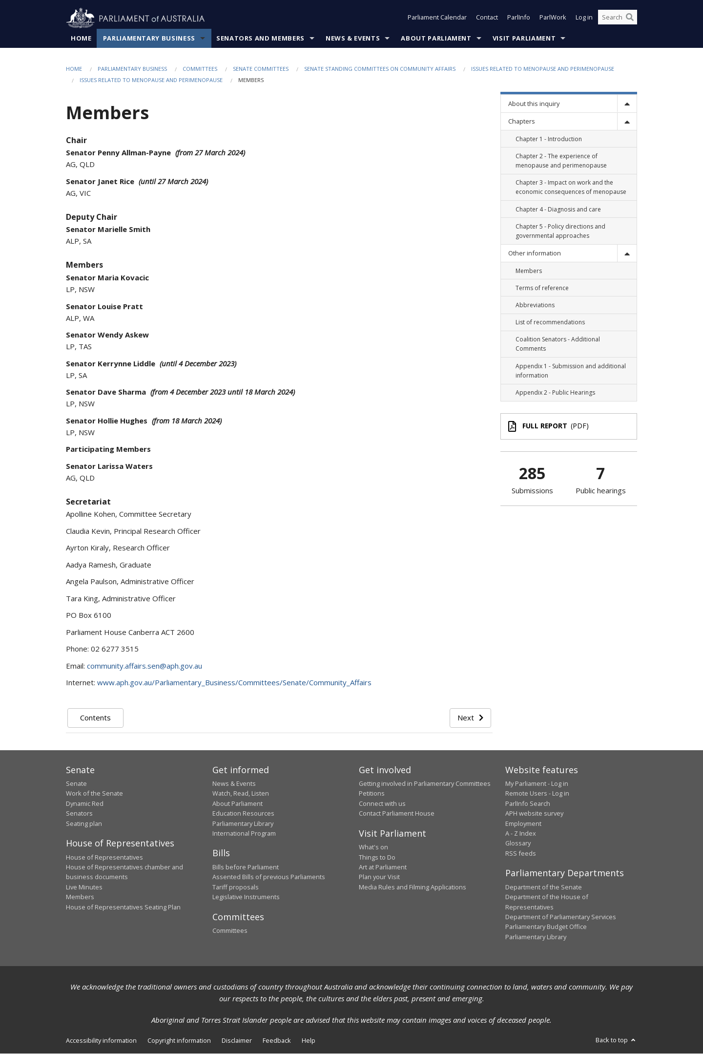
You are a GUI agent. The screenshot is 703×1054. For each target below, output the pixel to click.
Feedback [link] (277, 1040)
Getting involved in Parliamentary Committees (425, 784)
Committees (200, 69)
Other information (534, 253)
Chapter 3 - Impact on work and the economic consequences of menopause (571, 187)
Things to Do (377, 857)
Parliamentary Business (149, 38)
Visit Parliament (524, 38)
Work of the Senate (94, 793)
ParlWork (552, 18)
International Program (244, 833)
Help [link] (308, 1040)
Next (470, 718)
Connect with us (382, 804)
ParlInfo (518, 18)
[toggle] (627, 103)
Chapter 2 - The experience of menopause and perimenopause (561, 160)
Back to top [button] (616, 1040)
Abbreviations (535, 305)
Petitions (372, 793)
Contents (95, 718)
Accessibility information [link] (101, 1040)
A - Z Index (520, 833)
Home (81, 38)
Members (529, 271)
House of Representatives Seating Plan (123, 907)
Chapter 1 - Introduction (549, 139)
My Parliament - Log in (536, 784)
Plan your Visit (379, 877)
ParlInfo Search (527, 804)
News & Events (353, 38)
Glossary (518, 843)
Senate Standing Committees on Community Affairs (379, 69)
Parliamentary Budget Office (546, 927)
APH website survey (534, 813)
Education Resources (243, 813)
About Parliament (436, 38)
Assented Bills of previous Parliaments (268, 877)
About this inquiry (533, 104)
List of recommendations (550, 322)
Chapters (521, 121)
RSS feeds (520, 853)
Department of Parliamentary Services (560, 917)
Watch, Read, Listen (240, 793)
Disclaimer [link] (237, 1040)
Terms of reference (542, 288)
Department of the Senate (543, 887)
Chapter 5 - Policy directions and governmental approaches (560, 231)
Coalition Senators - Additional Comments (558, 344)
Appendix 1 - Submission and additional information (571, 370)
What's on (373, 847)
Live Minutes (84, 887)
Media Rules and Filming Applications (412, 887)
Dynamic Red (84, 804)
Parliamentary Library (242, 823)
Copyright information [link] (179, 1040)
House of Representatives (104, 857)
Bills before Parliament (245, 867)
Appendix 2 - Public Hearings (555, 393)
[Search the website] (617, 18)
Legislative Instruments (246, 897)
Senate (76, 784)
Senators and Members (260, 38)
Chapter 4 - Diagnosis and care (558, 209)
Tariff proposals (235, 887)
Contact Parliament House (396, 813)
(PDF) (548, 426)
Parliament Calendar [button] (437, 18)
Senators (79, 813)
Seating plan (84, 823)
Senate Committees (261, 69)
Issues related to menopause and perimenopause (542, 69)
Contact (487, 18)
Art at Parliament (383, 867)
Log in (584, 18)
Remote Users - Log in (537, 793)
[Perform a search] (629, 18)
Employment (523, 823)
